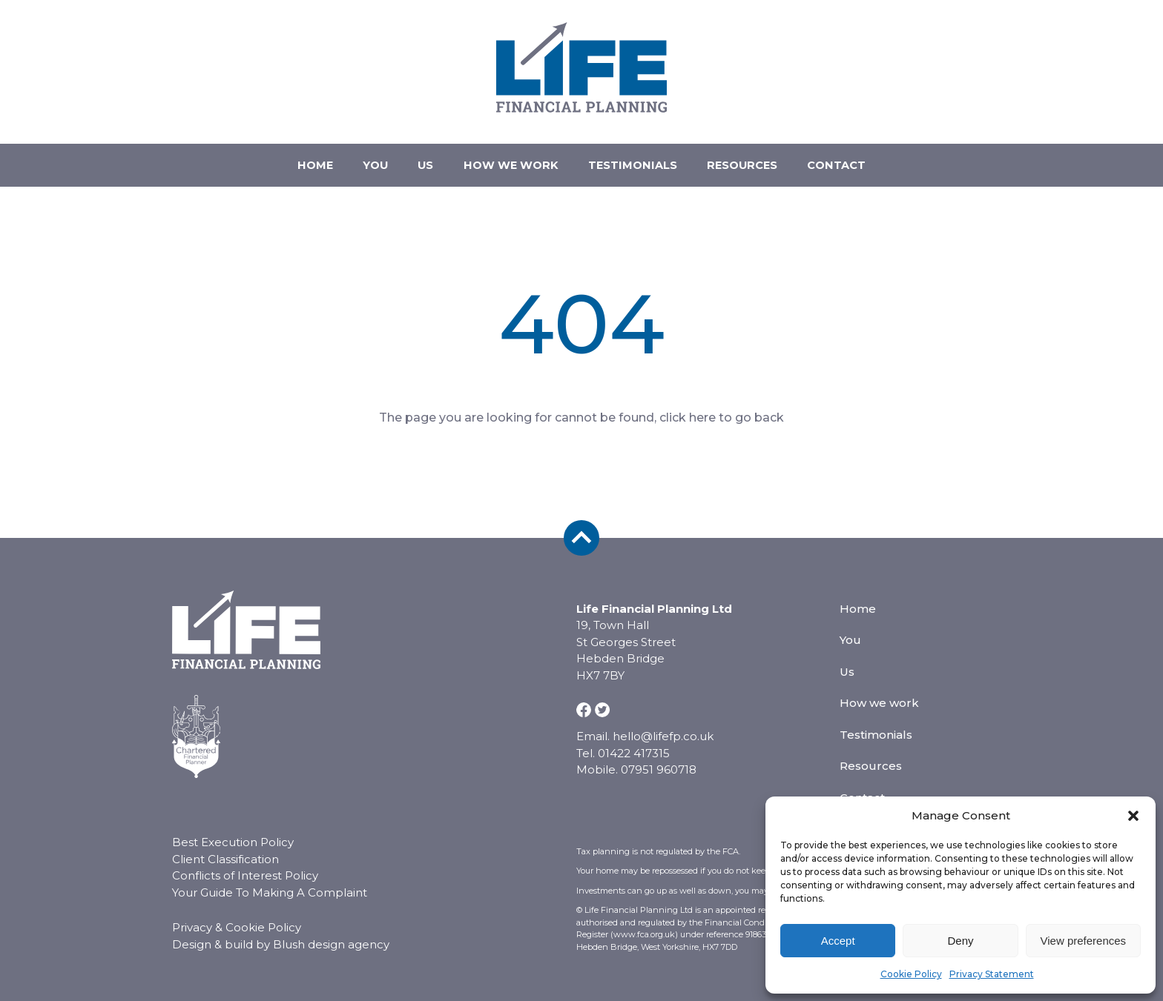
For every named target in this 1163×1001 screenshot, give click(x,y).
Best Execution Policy (233, 827)
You (361, 157)
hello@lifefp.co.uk (954, 66)
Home (294, 157)
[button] (1133, 815)
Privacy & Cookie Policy (236, 912)
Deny (960, 940)
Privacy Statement (991, 974)
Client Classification (225, 844)
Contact (858, 157)
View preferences (1084, 940)
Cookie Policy (911, 974)
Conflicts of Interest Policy (245, 861)
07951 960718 (943, 110)
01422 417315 (941, 88)
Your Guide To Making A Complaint (269, 878)
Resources (757, 157)
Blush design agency (331, 929)
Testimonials (640, 157)
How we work (511, 157)
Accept (838, 940)
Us (418, 157)
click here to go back (721, 403)
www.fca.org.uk (644, 919)
